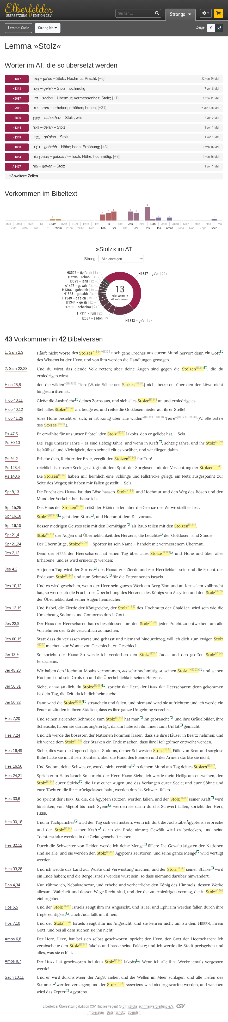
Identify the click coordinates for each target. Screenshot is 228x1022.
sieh (123, 400)
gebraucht (159, 719)
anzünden (57, 709)
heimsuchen (110, 599)
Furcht (50, 491)
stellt (181, 507)
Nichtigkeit (75, 449)
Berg (155, 585)
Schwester (141, 750)
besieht (65, 418)
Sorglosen (144, 467)
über (180, 384)
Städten (89, 709)
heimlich (96, 476)
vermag (185, 891)
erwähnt (123, 766)
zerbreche (214, 822)
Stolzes (90, 353)
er (91, 418)
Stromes (44, 984)
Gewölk (157, 829)
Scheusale (46, 726)
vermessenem (172, 544)
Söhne (107, 384)
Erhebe (43, 458)
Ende (117, 742)
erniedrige (181, 400)
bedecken (192, 829)
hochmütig (147, 670)
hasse (85, 498)
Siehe (42, 686)
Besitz (192, 735)
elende (81, 368)
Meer (81, 977)
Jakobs (132, 433)
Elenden (142, 757)
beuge (87, 409)
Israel (75, 775)
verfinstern (121, 822)
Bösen (201, 491)
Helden (91, 845)
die (65, 789)
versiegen (80, 984)
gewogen (161, 359)
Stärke (73, 782)
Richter (68, 458)
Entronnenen (138, 576)
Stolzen (193, 368)
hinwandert (198, 876)
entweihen (197, 623)
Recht (110, 891)
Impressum (96, 1012)
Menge (137, 845)
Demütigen (116, 526)
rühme (52, 884)
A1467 (17, 167)
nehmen (206, 735)
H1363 (17, 147)
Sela (181, 433)
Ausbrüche (65, 400)
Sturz (86, 516)
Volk (93, 368)
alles (132, 400)
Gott (215, 353)
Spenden (134, 1012)
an (77, 409)
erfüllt (66, 952)
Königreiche (97, 607)
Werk (138, 585)
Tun (147, 458)
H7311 (17, 108)
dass (51, 638)
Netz (186, 476)
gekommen (213, 686)
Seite (41, 482)
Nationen (104, 735)
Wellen (143, 977)
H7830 (17, 118)
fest (195, 507)
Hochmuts (154, 607)
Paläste (139, 945)
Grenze (149, 507)
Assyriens (134, 984)
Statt (41, 638)
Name (127, 544)
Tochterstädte (50, 836)
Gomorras (93, 614)
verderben (118, 654)
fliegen (160, 449)
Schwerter (66, 845)
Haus (49, 507)
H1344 (17, 128)
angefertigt (99, 726)
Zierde (132, 569)
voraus (145, 516)
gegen (166, 368)
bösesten (79, 735)
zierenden (67, 719)
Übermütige (56, 544)
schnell (103, 449)
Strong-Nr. (47, 28)
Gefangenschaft (104, 836)
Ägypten (103, 799)
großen (197, 654)
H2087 (17, 98)
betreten (166, 384)
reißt (89, 507)
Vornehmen (47, 630)
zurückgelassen (89, 789)
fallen (121, 702)
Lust (96, 782)
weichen (215, 984)
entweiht (188, 742)
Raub (142, 526)
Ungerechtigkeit (86, 750)
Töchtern (90, 757)
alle (125, 418)
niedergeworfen (168, 984)
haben (59, 876)
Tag (124, 553)
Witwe (170, 507)
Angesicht (121, 907)
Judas (164, 654)
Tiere (82, 384)
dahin (173, 449)
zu (184, 923)
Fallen (99, 482)
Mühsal (49, 449)
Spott (122, 467)
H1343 (17, 89)
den (143, 433)
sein (183, 569)
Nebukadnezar (80, 884)
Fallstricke (150, 476)
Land (77, 869)
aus (107, 400)
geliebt (159, 433)
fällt (94, 914)
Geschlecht (101, 645)
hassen (108, 491)
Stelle (179, 409)
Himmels (187, 884)
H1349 (17, 137)
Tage (48, 443)
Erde (87, 458)
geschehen (70, 585)
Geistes (75, 526)
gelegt (166, 476)
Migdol (71, 806)
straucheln (97, 702)
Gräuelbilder (202, 719)
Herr (105, 585)
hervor (186, 353)
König (105, 418)
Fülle (177, 750)
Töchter (53, 789)
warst (86, 638)
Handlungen (141, 359)
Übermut (194, 544)
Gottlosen (134, 409)
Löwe (207, 384)
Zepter (59, 991)
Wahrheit (61, 891)
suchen (82, 930)
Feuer (42, 709)
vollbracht (214, 585)
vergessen (214, 961)
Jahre (75, 443)
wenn (138, 443)
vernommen (108, 670)
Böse (96, 491)
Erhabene (45, 560)
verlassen (71, 638)
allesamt (44, 891)
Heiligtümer (168, 742)
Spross (87, 569)
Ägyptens (195, 822)
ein (109, 742)
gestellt (112, 482)
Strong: (90, 258)
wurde (98, 766)
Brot (194, 750)
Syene (102, 806)
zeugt (90, 907)
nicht (53, 353)
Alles (41, 418)
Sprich (43, 775)
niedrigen (58, 526)
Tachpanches (62, 822)
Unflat (174, 726)
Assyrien (181, 592)
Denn (41, 553)
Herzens (128, 535)
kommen (122, 735)
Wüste (96, 869)
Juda (85, 914)
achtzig (170, 443)
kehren (155, 923)
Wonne (76, 645)
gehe (125, 353)
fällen (153, 845)
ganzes (126, 585)
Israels (157, 576)
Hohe (52, 418)
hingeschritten (50, 391)
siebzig (105, 443)
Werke (217, 884)
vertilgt (216, 853)
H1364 (17, 157)
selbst (98, 938)
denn (199, 353)
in (184, 735)
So (39, 654)
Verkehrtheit (67, 498)
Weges (60, 482)
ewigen (206, 638)
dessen (204, 884)
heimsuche (106, 693)
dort (156, 822)
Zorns (97, 400)
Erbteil (91, 433)
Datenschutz (116, 1012)
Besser (43, 526)
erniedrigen (47, 375)
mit (94, 526)
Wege (99, 891)
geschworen (116, 938)
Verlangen (151, 782)
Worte (64, 353)
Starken (98, 742)
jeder (163, 623)
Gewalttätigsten (182, 845)
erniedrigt (88, 560)
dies (52, 750)
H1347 (17, 79)
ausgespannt (203, 476)
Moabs (90, 670)
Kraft (153, 443)
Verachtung (180, 467)
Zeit (69, 693)
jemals (197, 961)
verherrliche (138, 884)
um (178, 923)
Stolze (147, 400)
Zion (165, 585)
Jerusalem (194, 585)
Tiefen (209, 977)
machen (110, 630)
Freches (138, 353)
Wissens (51, 359)
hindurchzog (153, 638)
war (60, 750)
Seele (77, 467)
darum (117, 726)
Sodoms (67, 614)
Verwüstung (122, 869)
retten (105, 368)
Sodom (52, 766)
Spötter (100, 544)
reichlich (45, 467)
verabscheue (48, 945)
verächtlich (86, 630)
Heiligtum (185, 775)
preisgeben (205, 945)
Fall (135, 516)
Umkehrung (48, 614)
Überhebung (107, 592)
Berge (87, 876)
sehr (132, 670)
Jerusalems (47, 661)
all (64, 930)
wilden (64, 384)
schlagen (176, 977)
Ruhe (41, 757)
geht (66, 516)
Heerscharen (88, 553)
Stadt (188, 945)
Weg (183, 491)
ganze (126, 709)
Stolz (116, 433)
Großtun (80, 677)
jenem (48, 569)
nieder (150, 409)
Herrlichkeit (167, 569)
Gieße (42, 400)
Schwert (151, 789)
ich (62, 884)
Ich (220, 938)
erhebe (111, 884)
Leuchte (152, 535)
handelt (144, 544)
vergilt (100, 458)
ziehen (125, 836)
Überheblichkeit (98, 535)
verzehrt (162, 709)
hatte (52, 757)
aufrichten (178, 702)
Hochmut (153, 491)
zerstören (142, 853)
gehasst (108, 638)
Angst (100, 977)
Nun (41, 884)
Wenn (147, 961)
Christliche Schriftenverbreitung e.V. (148, 1006)
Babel (51, 607)
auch (75, 914)
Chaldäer (181, 607)
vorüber (129, 449)
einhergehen (48, 898)
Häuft (42, 353)
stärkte (186, 757)
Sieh (41, 409)
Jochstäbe (176, 822)
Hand (122, 757)
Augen (143, 368)
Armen (172, 757)
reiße (113, 409)
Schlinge (123, 476)
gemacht (192, 726)
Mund (42, 498)
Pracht (175, 623)
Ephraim (168, 907)
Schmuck (99, 576)
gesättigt (91, 467)
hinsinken (45, 806)
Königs (158, 592)
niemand (132, 638)
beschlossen (111, 623)
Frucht (209, 569)
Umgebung (143, 709)
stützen (119, 799)
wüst (125, 876)
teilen (153, 526)
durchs (68, 977)
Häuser (174, 735)
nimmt (141, 829)
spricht (50, 654)
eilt (113, 449)
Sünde (206, 535)
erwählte (50, 433)
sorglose (215, 750)
